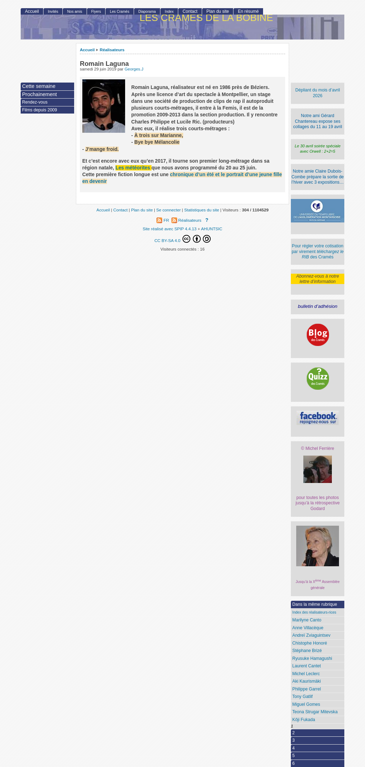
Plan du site (217, 11)
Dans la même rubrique (314, 604)
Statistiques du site (201, 209)
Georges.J (133, 69)
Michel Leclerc (306, 673)
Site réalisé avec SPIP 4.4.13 (169, 228)
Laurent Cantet (306, 665)
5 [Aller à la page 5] (293, 755)
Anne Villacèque (307, 627)
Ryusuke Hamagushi (312, 658)
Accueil (87, 49)
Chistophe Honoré (309, 643)
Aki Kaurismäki (306, 681)
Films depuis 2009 (39, 109)
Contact (189, 11)
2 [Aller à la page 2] (293, 732)
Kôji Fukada (303, 719)
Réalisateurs (112, 49)
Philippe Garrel (306, 689)
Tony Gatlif (302, 696)
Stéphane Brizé (307, 650)
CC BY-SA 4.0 (182, 239)
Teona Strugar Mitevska (315, 711)
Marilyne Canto (306, 620)
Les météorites (132, 167)
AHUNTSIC (211, 228)
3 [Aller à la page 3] (293, 740)
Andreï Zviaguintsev (311, 635)
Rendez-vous (34, 102)
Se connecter (168, 209)
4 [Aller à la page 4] (293, 748)
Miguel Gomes (306, 704)
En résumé (248, 11)
